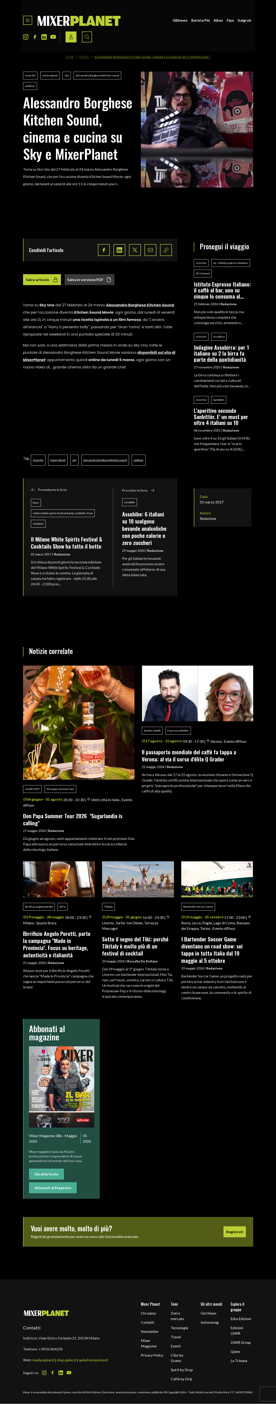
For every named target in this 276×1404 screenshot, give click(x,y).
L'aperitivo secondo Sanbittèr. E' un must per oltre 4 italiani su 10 (221, 416)
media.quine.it (43, 1360)
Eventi (84, 57)
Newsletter (150, 1331)
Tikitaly (108, 906)
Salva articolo (42, 279)
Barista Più (200, 20)
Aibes (218, 20)
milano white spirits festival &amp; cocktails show (63, 513)
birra (62, 906)
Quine (235, 1351)
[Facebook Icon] (35, 37)
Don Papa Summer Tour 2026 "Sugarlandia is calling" (72, 819)
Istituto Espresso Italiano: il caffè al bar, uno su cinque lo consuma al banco (222, 290)
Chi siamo (148, 1313)
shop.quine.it (66, 1360)
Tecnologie (179, 1328)
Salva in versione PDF (89, 279)
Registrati (234, 1231)
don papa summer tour (60, 789)
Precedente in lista (49, 489)
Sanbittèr (218, 399)
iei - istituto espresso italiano (230, 263)
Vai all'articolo (46, 1174)
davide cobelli (152, 730)
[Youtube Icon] (53, 37)
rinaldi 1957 (32, 789)
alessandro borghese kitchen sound (97, 75)
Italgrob (244, 20)
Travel (176, 1337)
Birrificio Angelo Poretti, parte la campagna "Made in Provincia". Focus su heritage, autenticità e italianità (56, 944)
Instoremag (210, 1322)
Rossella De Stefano (142, 961)
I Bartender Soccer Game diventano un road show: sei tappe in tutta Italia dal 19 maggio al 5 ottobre (212, 949)
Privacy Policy (152, 1355)
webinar (30, 86)
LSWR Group (241, 1342)
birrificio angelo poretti (39, 906)
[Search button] (87, 36)
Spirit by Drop (182, 1370)
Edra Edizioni (241, 1318)
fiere (36, 502)
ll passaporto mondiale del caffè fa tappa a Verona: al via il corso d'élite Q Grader (189, 755)
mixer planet (50, 75)
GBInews (180, 20)
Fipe (230, 20)
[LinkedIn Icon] (44, 37)
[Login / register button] (71, 36)
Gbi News (208, 1313)
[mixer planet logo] (46, 1313)
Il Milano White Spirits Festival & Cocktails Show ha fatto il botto (66, 542)
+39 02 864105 (51, 1349)
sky (67, 75)
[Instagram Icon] (26, 37)
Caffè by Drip (181, 1379)
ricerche (30, 75)
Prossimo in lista (138, 490)
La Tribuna (239, 1360)
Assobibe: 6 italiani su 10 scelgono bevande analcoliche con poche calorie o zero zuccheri (144, 528)
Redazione (62, 554)
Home (70, 57)
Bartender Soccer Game (198, 906)
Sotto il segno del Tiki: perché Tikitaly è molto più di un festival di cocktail (135, 946)
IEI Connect (203, 273)
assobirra (219, 336)
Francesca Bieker (178, 730)
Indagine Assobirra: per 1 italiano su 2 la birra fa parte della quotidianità (221, 353)
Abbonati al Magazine (52, 1187)
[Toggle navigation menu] (27, 20)
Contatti (147, 1322)
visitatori (38, 523)
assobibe (129, 502)
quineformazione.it (93, 1360)
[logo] (79, 20)
